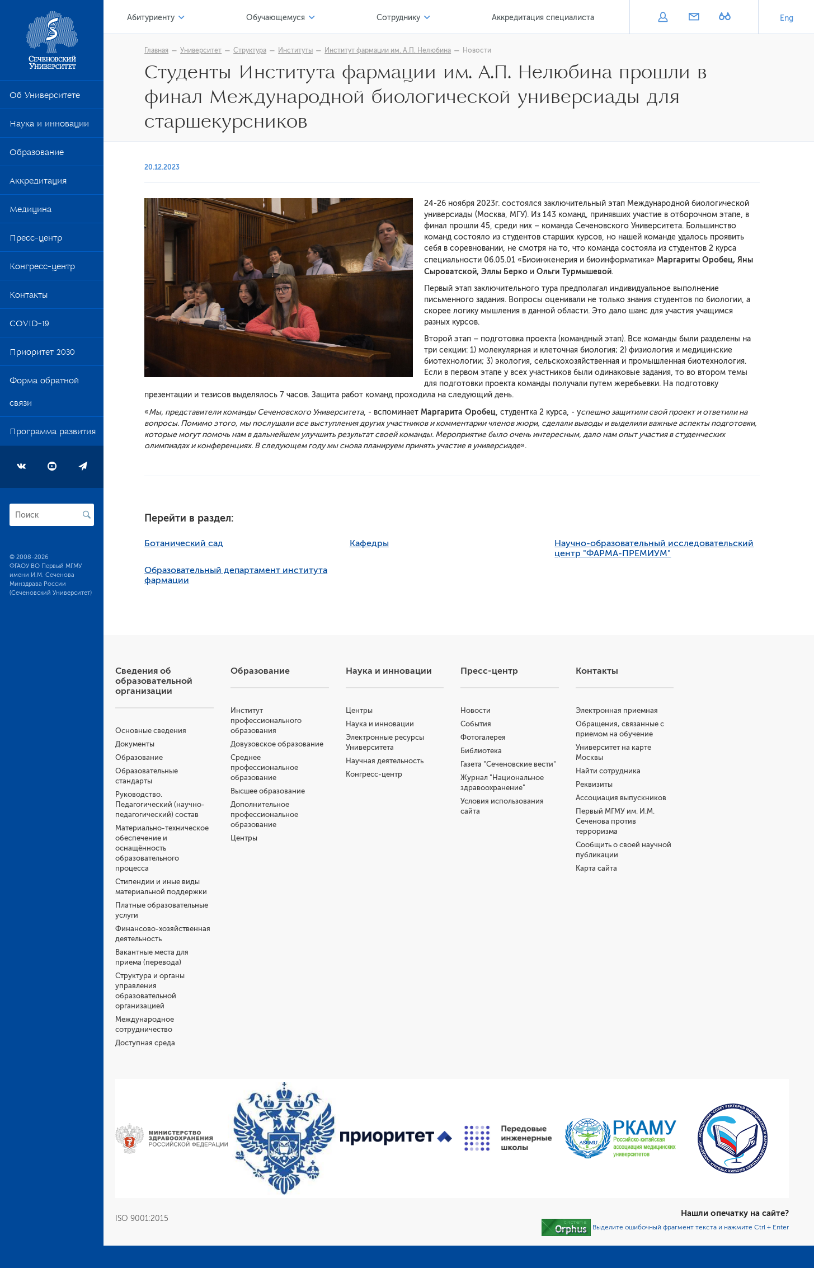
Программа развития (53, 434)
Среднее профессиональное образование (296, 777)
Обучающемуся (299, 17)
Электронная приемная (630, 710)
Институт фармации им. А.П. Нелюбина (407, 50)
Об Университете (45, 97)
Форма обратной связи (44, 394)
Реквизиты (607, 784)
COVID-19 (29, 326)
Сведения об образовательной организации (192, 681)
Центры (275, 848)
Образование (37, 154)
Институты (315, 50)
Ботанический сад (203, 543)
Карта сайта (609, 868)
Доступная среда (184, 1053)
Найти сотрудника (621, 771)
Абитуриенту (184, 17)
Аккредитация (38, 183)
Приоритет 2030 (42, 354)
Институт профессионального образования (297, 720)
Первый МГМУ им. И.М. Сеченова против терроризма (628, 821)
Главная (176, 50)
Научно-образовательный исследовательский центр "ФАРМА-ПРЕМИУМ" (673, 548)
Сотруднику (413, 17)
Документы (173, 744)
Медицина (30, 211)
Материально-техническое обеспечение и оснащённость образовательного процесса (199, 848)
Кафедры (388, 543)
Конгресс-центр (42, 268)
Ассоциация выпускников (634, 797)
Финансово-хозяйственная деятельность (179, 938)
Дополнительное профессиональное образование (296, 824)
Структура (269, 50)
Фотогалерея (502, 737)
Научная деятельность (410, 761)
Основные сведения (189, 730)
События (494, 724)
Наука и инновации (49, 126)
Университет (220, 50)
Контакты (29, 297)
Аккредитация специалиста (548, 17)
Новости (496, 50)
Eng (786, 18)
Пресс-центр (36, 240)
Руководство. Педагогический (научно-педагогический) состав (198, 804)
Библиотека (500, 750)
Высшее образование (299, 801)
